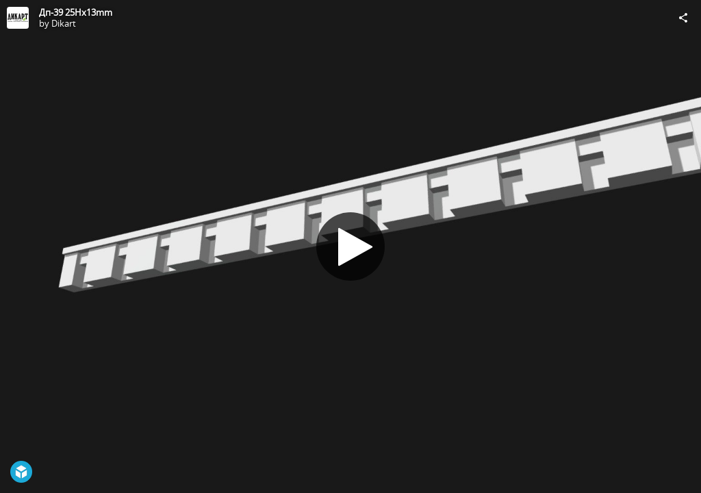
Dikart (63, 23)
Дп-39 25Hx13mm (75, 12)
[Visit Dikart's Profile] (18, 18)
